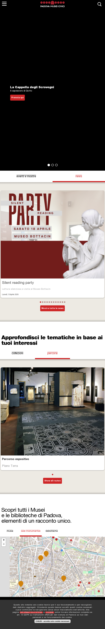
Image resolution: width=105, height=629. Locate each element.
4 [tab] (47, 302)
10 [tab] (60, 302)
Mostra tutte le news (52, 308)
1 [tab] (48, 165)
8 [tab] (56, 302)
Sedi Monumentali (30, 531)
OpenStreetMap (90, 596)
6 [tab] (51, 302)
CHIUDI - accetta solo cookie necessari (52, 621)
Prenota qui (17, 98)
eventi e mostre (26, 176)
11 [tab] (62, 302)
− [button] (4, 544)
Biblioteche (52, 531)
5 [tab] (49, 302)
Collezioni (17, 353)
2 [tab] (52, 165)
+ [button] (4, 540)
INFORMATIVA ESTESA (31, 612)
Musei (10, 531)
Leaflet (80, 596)
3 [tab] (56, 165)
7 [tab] (53, 302)
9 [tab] (58, 302)
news (78, 176)
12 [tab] (64, 302)
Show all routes (52, 481)
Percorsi (52, 353)
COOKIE (50, 612)
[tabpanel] (52, 89)
